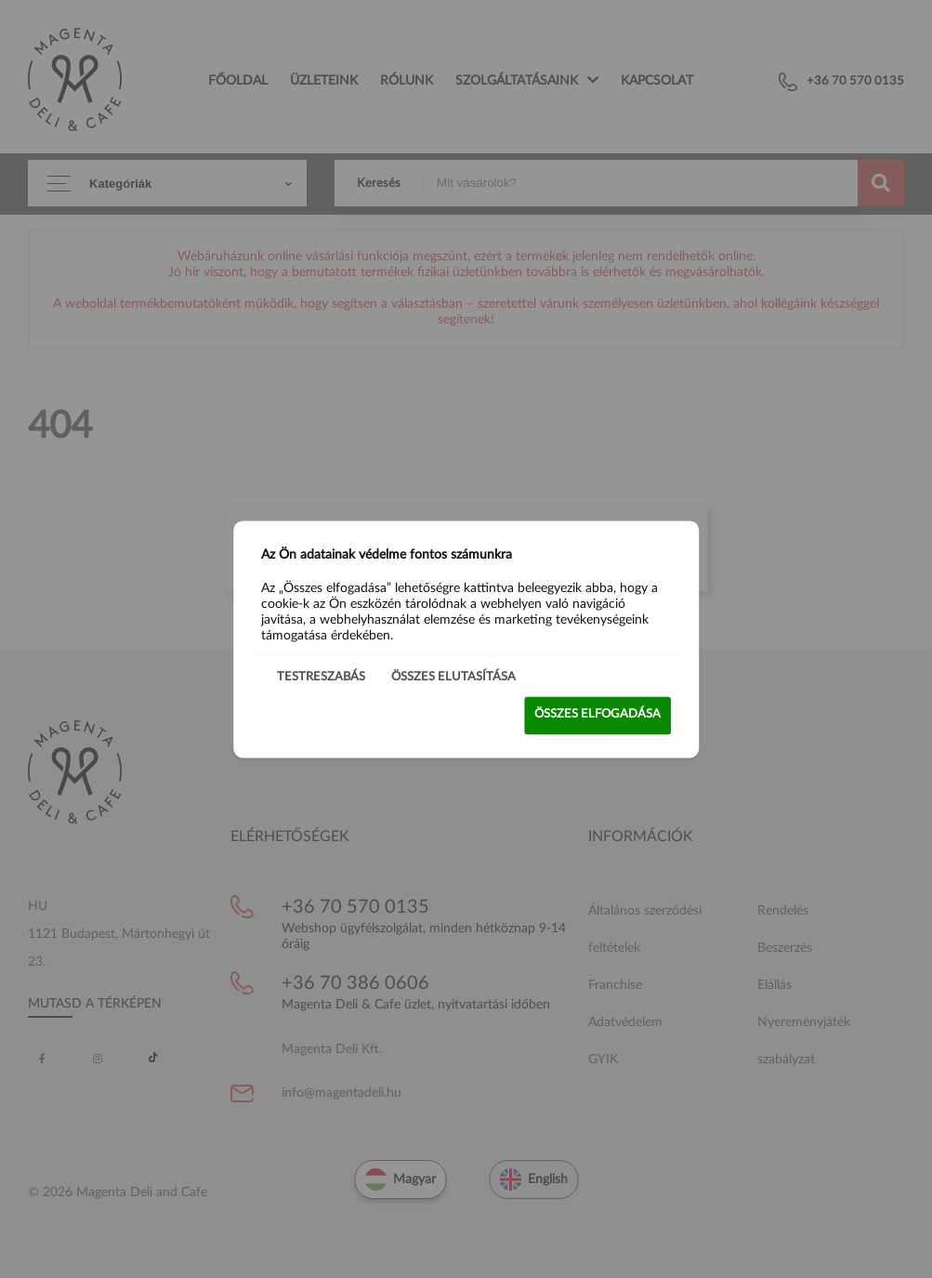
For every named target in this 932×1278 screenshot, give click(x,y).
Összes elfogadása (597, 715)
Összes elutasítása (453, 677)
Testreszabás (321, 677)
